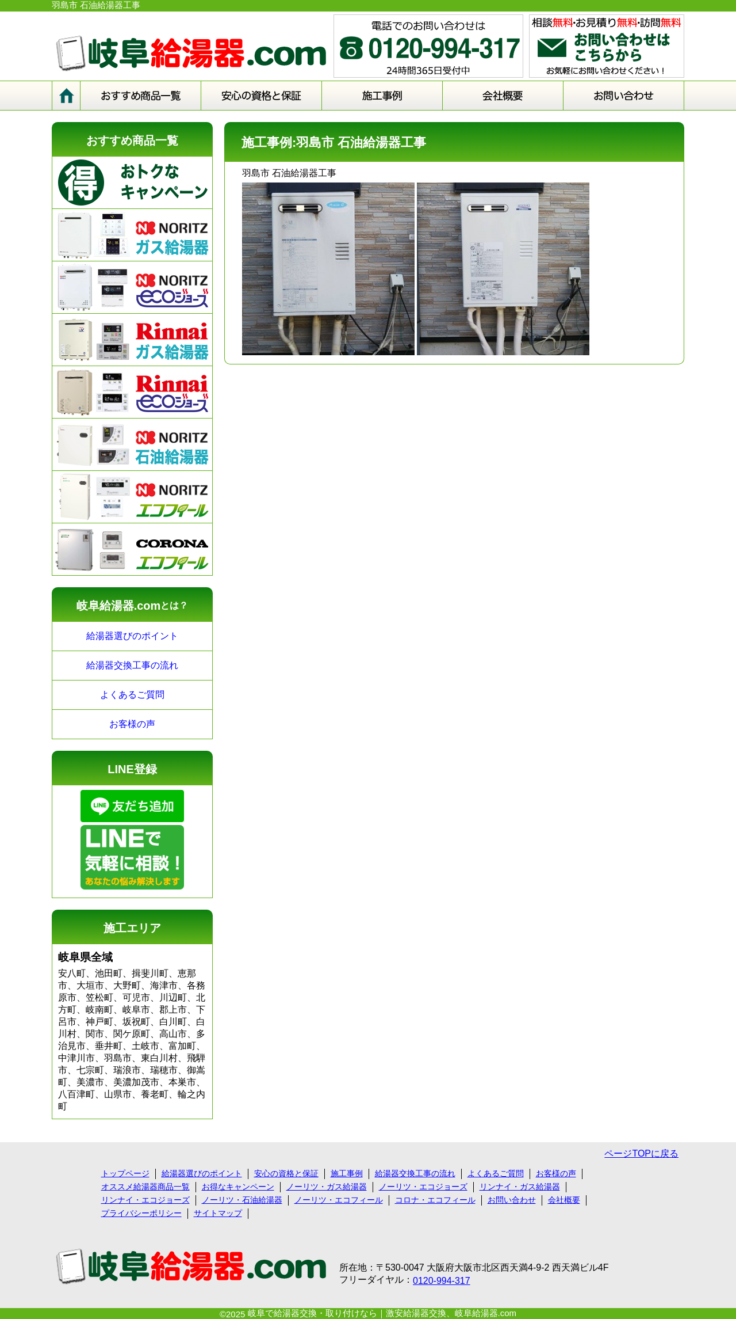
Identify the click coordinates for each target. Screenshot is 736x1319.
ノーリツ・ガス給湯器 (326, 1186)
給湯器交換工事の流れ (132, 665)
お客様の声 (132, 724)
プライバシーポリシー (141, 1213)
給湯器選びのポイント (132, 636)
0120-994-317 (441, 1281)
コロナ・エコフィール (435, 1199)
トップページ (125, 1173)
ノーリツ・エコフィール (338, 1199)
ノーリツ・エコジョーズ (423, 1186)
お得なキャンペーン (238, 1186)
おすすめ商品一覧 (132, 140)
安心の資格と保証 (286, 1173)
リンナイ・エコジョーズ (145, 1199)
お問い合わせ (512, 1199)
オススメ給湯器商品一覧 (145, 1186)
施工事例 (347, 1173)
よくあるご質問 (132, 695)
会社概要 (564, 1199)
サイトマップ (218, 1213)
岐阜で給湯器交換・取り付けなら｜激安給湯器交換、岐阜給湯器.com (382, 1313)
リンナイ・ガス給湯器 (520, 1186)
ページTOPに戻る (641, 1153)
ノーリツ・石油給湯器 (242, 1199)
